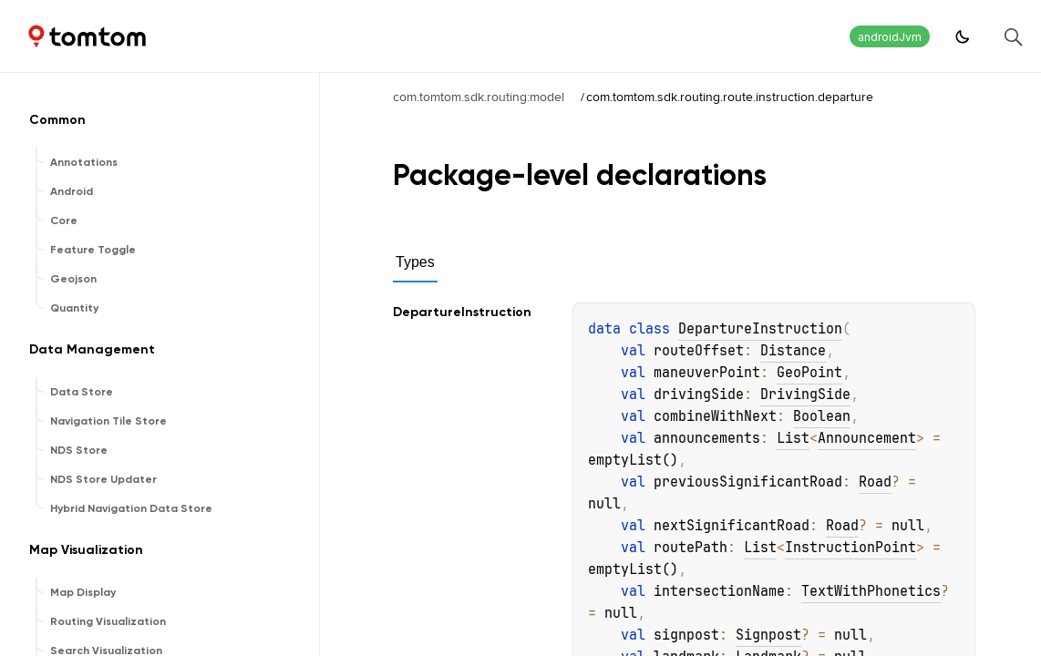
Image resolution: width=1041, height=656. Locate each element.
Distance (793, 351)
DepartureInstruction (760, 329)
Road (875, 482)
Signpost (768, 635)
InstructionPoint (850, 547)
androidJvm (890, 37)
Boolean (821, 416)
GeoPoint (809, 373)
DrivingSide (805, 394)
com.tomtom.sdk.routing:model (478, 96)
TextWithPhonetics (871, 591)
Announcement (867, 438)
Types (415, 262)
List (793, 438)
